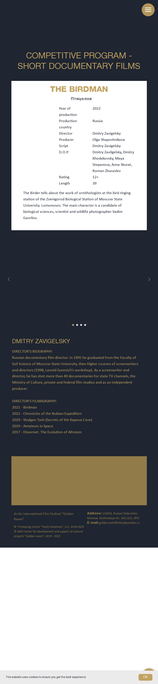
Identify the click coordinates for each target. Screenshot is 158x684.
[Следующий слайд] (149, 279)
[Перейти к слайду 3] (81, 325)
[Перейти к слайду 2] (77, 325)
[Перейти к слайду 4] (85, 325)
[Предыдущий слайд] (8, 279)
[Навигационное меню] (148, 10)
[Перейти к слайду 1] (73, 325)
